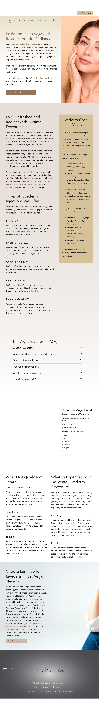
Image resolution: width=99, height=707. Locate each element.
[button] (47, 348)
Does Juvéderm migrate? (26, 360)
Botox (28, 623)
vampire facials (12, 187)
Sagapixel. (70, 692)
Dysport (46, 181)
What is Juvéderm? (23, 348)
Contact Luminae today (43, 78)
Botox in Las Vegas (33, 181)
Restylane (10, 184)
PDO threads (37, 184)
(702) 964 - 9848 (9, 669)
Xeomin (27, 184)
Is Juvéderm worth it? (24, 379)
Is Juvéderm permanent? (26, 366)
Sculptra (19, 184)
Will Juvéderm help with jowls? (29, 373)
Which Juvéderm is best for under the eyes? (36, 354)
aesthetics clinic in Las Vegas (24, 44)
